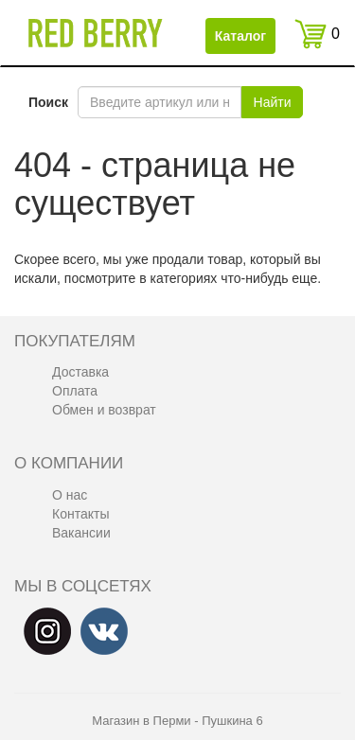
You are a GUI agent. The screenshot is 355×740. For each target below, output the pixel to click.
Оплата (75, 390)
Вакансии (81, 532)
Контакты (80, 513)
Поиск (48, 102)
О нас (69, 494)
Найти (273, 102)
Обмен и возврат (104, 409)
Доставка (80, 371)
